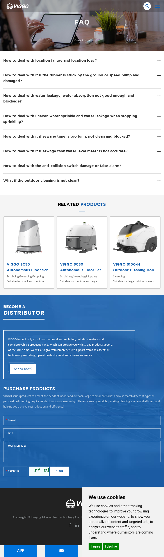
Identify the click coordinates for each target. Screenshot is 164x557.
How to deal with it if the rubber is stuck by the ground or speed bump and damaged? (71, 78)
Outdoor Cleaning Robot (135, 270)
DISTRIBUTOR (24, 310)
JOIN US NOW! (23, 368)
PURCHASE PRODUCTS (29, 389)
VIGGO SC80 (71, 264)
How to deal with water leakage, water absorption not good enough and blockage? (68, 98)
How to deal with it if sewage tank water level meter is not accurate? (65, 151)
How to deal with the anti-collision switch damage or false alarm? (62, 166)
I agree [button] (95, 546)
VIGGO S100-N (126, 264)
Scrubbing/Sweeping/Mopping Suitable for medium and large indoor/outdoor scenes (78, 279)
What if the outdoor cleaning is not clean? (41, 180)
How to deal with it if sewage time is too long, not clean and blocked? (66, 136)
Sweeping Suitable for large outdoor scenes (133, 279)
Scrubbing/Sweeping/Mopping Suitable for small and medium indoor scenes (25, 279)
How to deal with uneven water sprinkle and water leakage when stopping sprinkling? (70, 119)
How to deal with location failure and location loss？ (50, 60)
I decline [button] (111, 546)
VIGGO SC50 (18, 264)
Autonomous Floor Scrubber (33, 270)
